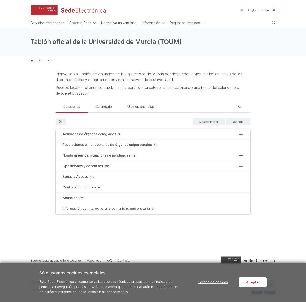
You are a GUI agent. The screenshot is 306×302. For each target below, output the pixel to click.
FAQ (109, 260)
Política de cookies (213, 282)
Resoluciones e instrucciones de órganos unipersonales (107, 144)
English (253, 10)
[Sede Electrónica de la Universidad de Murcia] (83, 10)
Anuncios (69, 198)
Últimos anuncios (140, 106)
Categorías (71, 106)
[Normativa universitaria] (118, 23)
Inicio (34, 60)
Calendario (103, 106)
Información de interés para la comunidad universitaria (106, 208)
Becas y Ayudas (75, 176)
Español (266, 10)
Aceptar (253, 282)
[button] (44, 10)
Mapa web (94, 260)
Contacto (124, 260)
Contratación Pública (79, 187)
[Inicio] (47, 23)
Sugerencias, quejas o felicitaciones (56, 260)
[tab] (72, 107)
